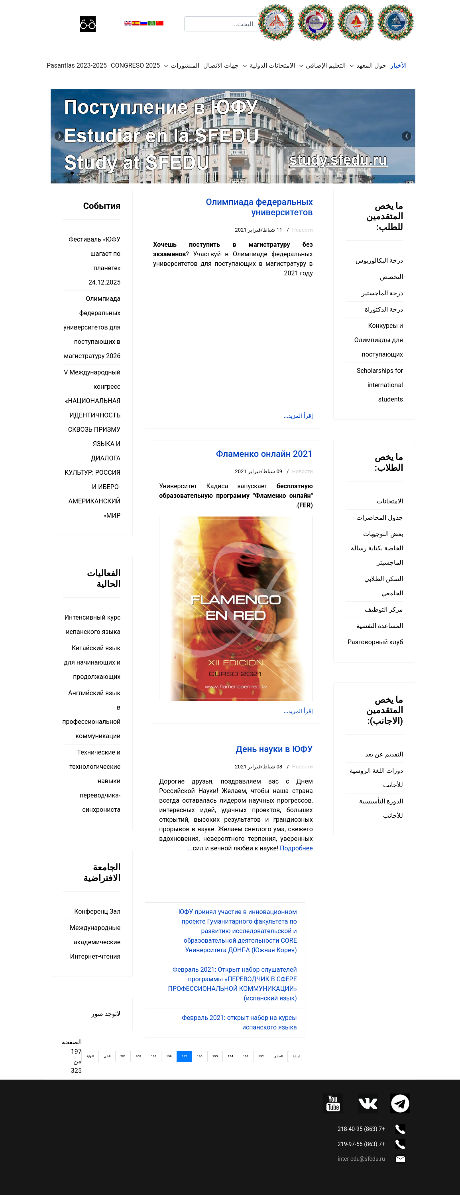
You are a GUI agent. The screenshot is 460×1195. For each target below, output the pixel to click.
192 (261, 1056)
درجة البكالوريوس (379, 260)
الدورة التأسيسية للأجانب (381, 808)
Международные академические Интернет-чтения (95, 942)
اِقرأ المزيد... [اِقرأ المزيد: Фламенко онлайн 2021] (298, 711)
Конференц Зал (97, 911)
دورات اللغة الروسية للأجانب (376, 778)
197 (184, 1056)
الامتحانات (390, 501)
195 (215, 1056)
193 (246, 1056)
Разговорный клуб (375, 642)
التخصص (391, 277)
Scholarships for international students (380, 385)
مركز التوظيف (384, 609)
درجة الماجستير (382, 293)
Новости (302, 230)
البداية (296, 1056)
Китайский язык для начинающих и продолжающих (92, 662)
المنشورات (185, 65)
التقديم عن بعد (384, 754)
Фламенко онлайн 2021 (264, 454)
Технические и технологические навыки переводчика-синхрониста (94, 781)
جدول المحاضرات (379, 517)
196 (199, 1056)
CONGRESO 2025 (135, 65)
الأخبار (398, 65)
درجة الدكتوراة (384, 309)
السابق (278, 1056)
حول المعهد (371, 65)
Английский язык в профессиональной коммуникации (91, 714)
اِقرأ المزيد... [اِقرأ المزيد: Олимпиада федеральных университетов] (298, 416)
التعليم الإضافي (326, 65)
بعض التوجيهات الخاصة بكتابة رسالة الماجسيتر (377, 548)
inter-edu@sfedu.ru (361, 1159)
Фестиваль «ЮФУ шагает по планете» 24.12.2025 (94, 261)
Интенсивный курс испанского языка (93, 625)
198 (169, 1056)
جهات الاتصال (221, 65)
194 (230, 1056)
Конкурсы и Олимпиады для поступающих (378, 340)
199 (154, 1056)
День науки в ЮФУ (274, 749)
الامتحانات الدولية (272, 65)
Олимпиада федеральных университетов (259, 207)
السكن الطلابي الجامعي (383, 586)
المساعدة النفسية (379, 626)
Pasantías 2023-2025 (77, 65)
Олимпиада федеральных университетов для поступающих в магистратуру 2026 (91, 327)
